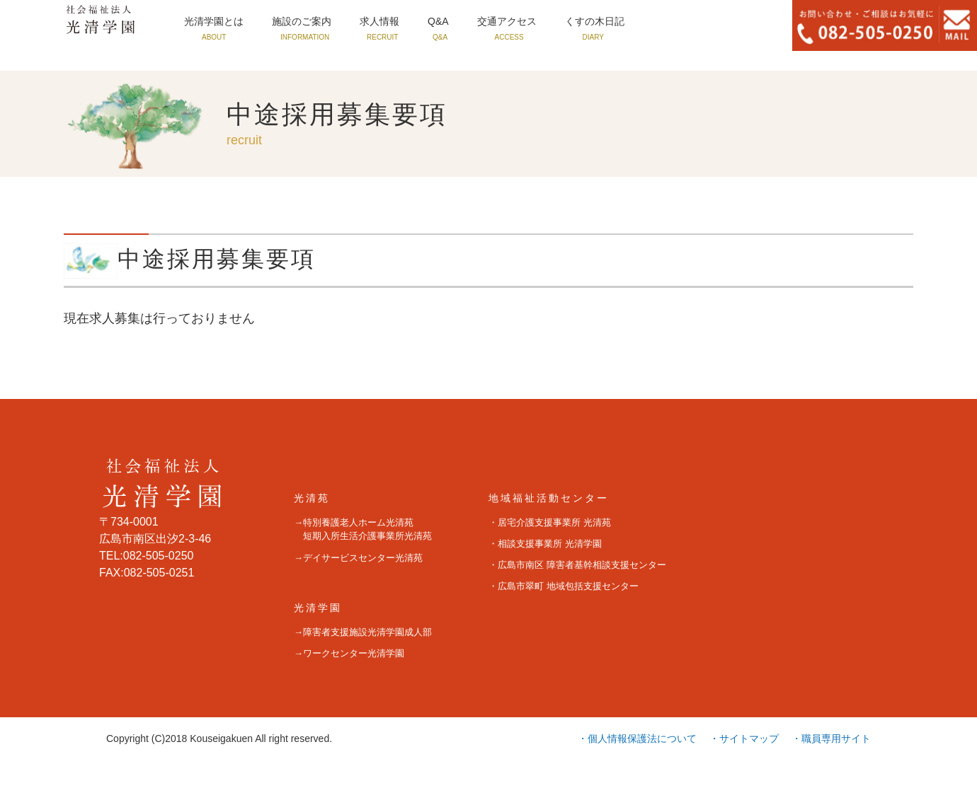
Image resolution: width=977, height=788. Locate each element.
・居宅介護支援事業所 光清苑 (549, 522)
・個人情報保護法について (637, 738)
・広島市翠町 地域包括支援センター (563, 586)
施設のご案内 (314, 22)
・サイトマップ (744, 738)
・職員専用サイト (831, 738)
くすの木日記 (633, 22)
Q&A (462, 22)
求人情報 (399, 22)
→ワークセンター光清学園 (349, 653)
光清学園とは (218, 22)
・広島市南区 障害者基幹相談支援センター (577, 565)
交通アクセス (537, 22)
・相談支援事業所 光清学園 (545, 543)
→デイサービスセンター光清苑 (358, 557)
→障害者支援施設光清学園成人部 (363, 632)
